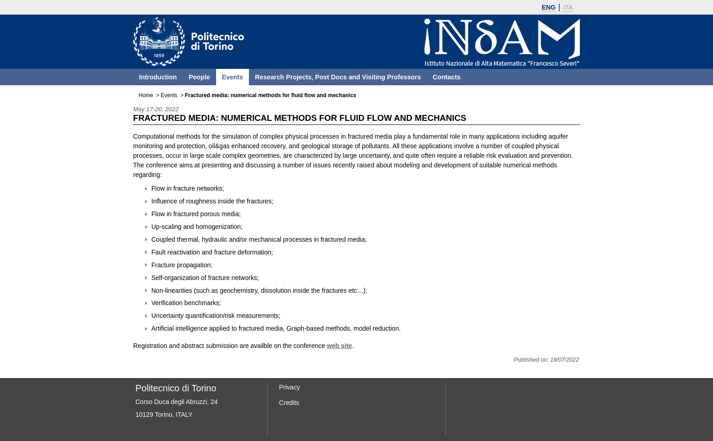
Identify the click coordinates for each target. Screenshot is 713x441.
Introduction (158, 77)
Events (232, 77)
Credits (289, 402)
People (199, 77)
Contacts (446, 77)
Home (146, 95)
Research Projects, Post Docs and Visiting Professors (338, 77)
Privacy (289, 387)
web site (339, 345)
